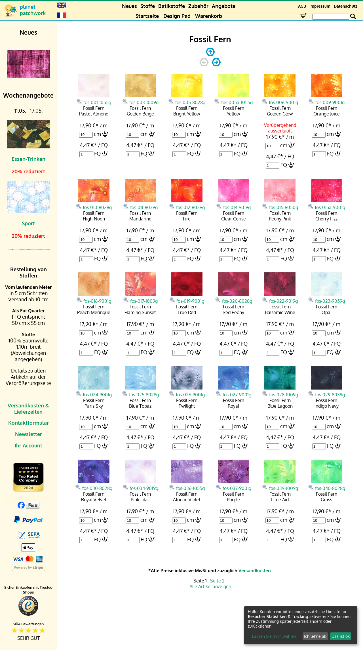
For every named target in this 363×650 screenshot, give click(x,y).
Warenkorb (208, 16)
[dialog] (300, 625)
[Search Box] (330, 17)
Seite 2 (217, 581)
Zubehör (198, 6)
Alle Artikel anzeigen (210, 586)
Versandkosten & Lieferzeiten (28, 408)
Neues (129, 6)
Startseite (147, 16)
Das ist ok (341, 636)
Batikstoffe (171, 6)
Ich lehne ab (315, 636)
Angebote (223, 6)
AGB (302, 6)
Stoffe (147, 6)
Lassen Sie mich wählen (274, 636)
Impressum (319, 6)
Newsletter (28, 434)
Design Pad (177, 16)
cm (97, 134)
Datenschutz (345, 6)
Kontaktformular (28, 423)
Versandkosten (255, 570)
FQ (97, 153)
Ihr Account (28, 445)
